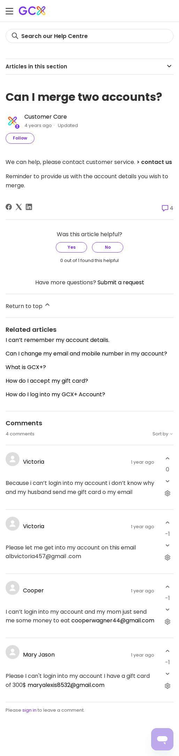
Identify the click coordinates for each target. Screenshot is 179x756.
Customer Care (45, 117)
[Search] (89, 36)
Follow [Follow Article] (20, 138)
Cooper (33, 590)
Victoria (33, 462)
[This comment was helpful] (167, 458)
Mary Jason (39, 655)
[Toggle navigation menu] (9, 12)
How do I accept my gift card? (47, 381)
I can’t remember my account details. (57, 340)
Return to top (28, 305)
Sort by (163, 434)
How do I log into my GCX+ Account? (55, 394)
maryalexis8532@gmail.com (66, 685)
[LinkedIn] (29, 207)
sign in (29, 710)
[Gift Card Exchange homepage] (33, 10)
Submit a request (121, 282)
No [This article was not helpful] (108, 247)
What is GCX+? (26, 367)
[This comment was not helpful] (167, 481)
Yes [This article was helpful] (72, 247)
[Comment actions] (167, 493)
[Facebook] (9, 207)
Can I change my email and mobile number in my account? (86, 354)
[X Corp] (19, 207)
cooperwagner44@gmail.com (112, 620)
